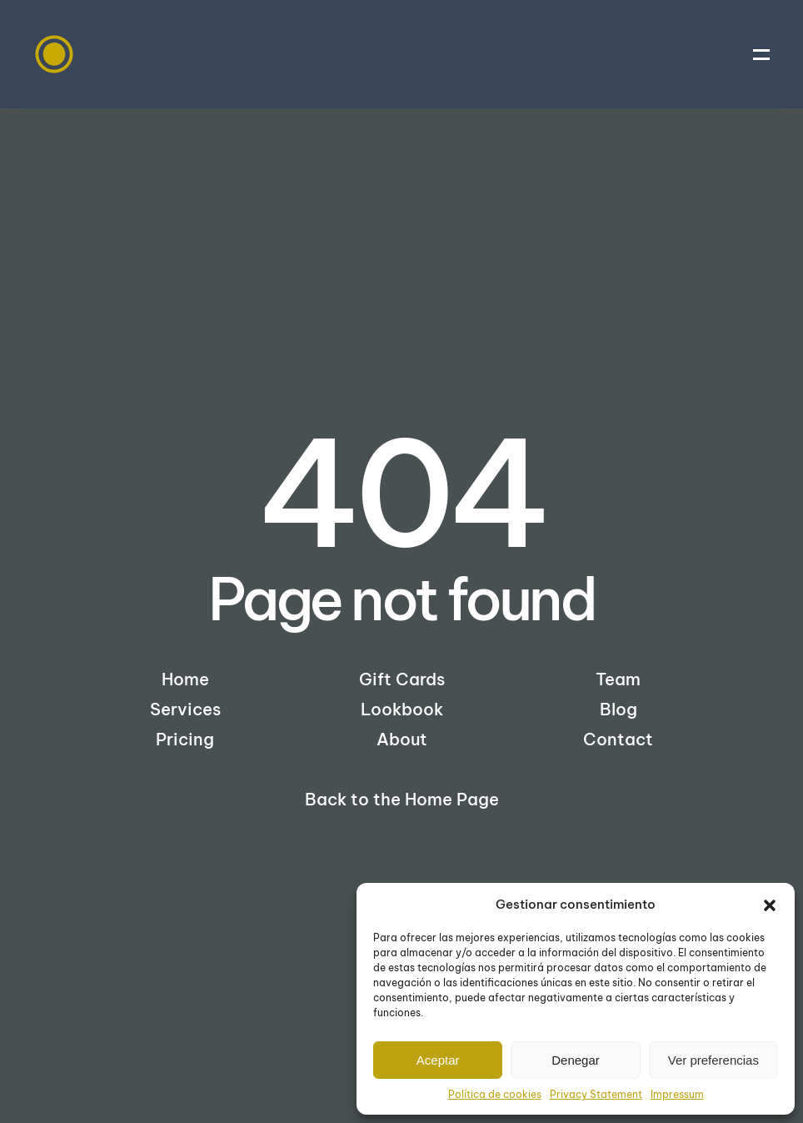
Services (185, 709)
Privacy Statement (596, 1094)
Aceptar (438, 1060)
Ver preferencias (713, 1060)
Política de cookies (494, 1094)
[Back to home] (54, 54)
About (402, 739)
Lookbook (402, 709)
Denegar (575, 1060)
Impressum (677, 1094)
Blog (618, 709)
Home (185, 679)
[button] (769, 904)
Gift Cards (402, 679)
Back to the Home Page (402, 799)
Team (618, 679)
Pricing (185, 739)
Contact (618, 739)
